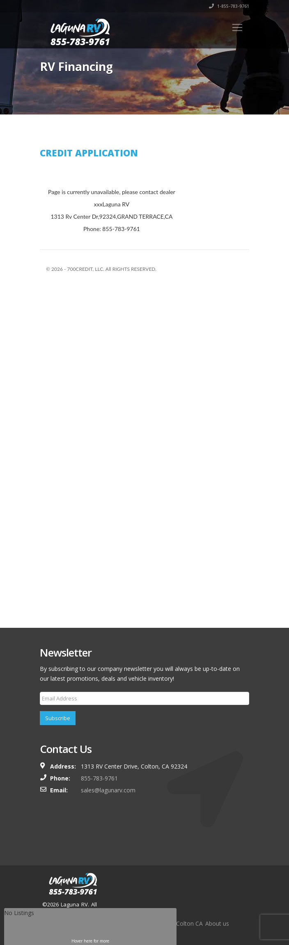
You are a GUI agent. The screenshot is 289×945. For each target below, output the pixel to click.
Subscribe (57, 718)
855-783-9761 (99, 778)
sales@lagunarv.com (108, 790)
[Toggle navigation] (237, 27)
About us (217, 923)
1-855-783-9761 (229, 6)
